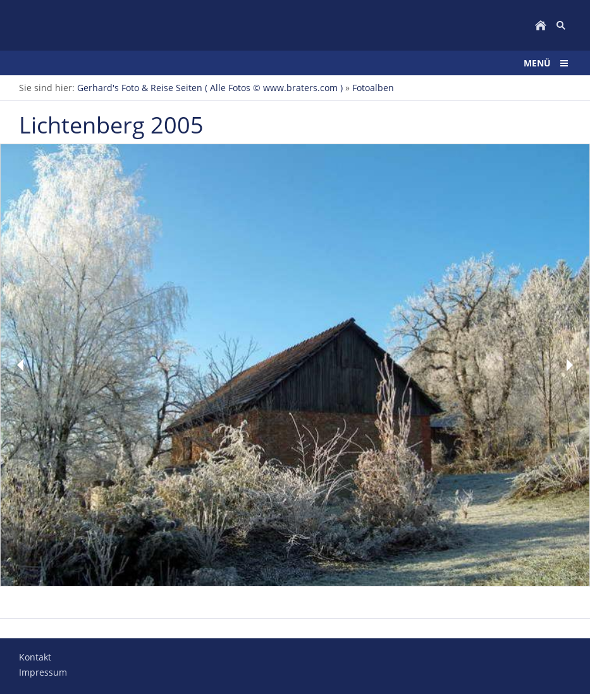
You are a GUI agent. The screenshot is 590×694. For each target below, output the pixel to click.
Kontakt (35, 657)
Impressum (43, 672)
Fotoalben (373, 88)
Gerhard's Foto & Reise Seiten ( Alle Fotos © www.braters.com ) (210, 88)
